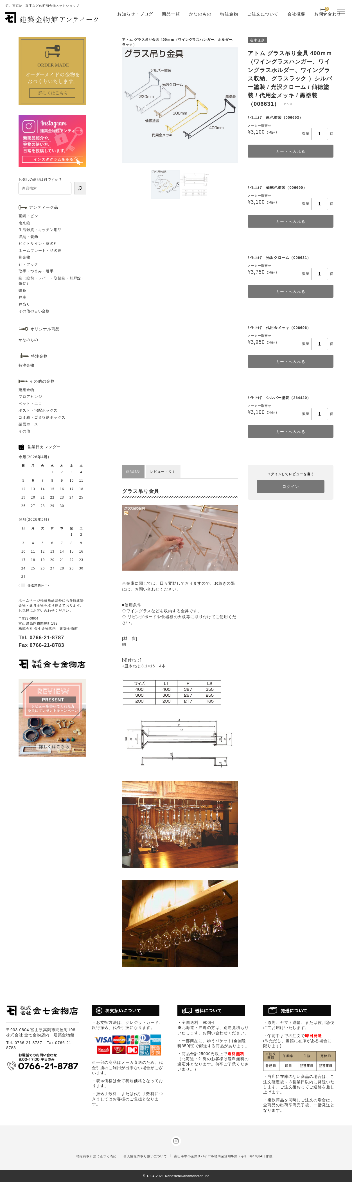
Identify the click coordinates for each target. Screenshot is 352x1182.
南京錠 (24, 223)
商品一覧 (171, 14)
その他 (24, 431)
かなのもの (200, 14)
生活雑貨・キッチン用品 (40, 230)
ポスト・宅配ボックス (38, 410)
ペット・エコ (30, 404)
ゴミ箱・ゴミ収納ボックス (42, 417)
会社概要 (296, 14)
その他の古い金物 (34, 311)
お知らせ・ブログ (135, 14)
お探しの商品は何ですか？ (40, 179)
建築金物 (26, 390)
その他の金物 (42, 381)
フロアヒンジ (30, 396)
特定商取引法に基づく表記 (96, 1156)
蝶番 (22, 290)
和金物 (24, 257)
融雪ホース (28, 424)
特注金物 (229, 14)
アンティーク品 (43, 207)
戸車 (22, 297)
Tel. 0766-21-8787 (41, 637)
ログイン (290, 486)
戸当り (24, 304)
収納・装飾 (28, 237)
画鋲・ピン (28, 216)
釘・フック (28, 264)
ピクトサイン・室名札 (38, 243)
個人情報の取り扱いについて (145, 1156)
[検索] (80, 188)
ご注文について (262, 14)
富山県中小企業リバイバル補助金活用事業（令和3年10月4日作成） (225, 1156)
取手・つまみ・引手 (36, 271)
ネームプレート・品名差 (40, 250)
